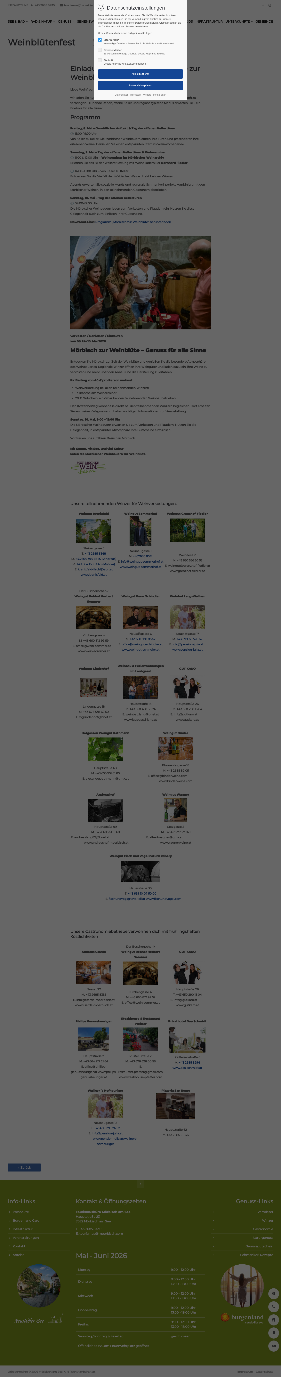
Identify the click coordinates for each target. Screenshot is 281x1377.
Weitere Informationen (154, 94)
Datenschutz (121, 94)
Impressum (135, 94)
